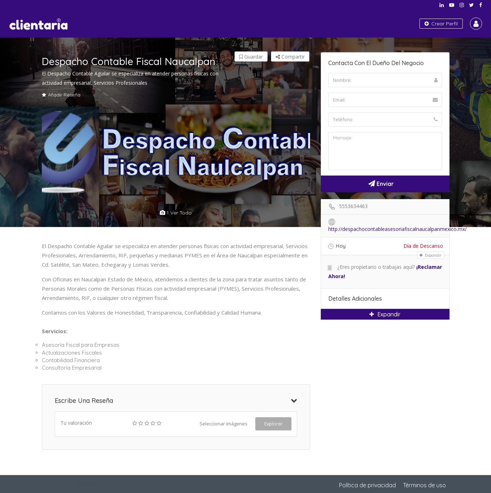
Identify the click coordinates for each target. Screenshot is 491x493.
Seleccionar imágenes (223, 423)
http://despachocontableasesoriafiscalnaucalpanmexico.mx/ (397, 229)
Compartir (290, 56)
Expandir (430, 255)
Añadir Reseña (61, 95)
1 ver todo (176, 212)
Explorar (273, 424)
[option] (176, 151)
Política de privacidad (367, 485)
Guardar (251, 56)
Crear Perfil (441, 23)
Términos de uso (424, 485)
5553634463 (353, 206)
